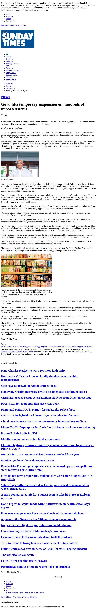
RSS (91, 346)
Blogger (79, 346)
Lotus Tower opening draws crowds (24, 560)
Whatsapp (24, 346)
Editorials (10, 25)
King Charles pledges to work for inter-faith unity (33, 370)
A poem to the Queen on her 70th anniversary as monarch (38, 519)
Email (17, 346)
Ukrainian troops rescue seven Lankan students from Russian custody (46, 397)
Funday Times (12, 75)
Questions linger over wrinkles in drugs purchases (33, 531)
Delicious (32, 346)
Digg (38, 346)
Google (43, 346)
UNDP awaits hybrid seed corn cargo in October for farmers (40, 415)
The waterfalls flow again (17, 554)
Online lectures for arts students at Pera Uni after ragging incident (44, 548)
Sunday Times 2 (12, 63)
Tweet (3, 344)
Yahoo (73, 346)
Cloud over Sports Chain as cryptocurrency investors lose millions (43, 421)
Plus (8, 66)
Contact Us (10, 21)
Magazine (11, 73)
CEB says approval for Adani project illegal (29, 385)
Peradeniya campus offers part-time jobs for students (35, 566)
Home (8, 14)
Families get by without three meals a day (28, 460)
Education (11, 79)
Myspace (86, 346)
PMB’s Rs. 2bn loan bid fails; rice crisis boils (30, 403)
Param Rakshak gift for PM (19, 433)
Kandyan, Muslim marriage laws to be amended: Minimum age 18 (44, 391)
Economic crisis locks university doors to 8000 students (36, 537)
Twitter (12, 346)
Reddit (59, 346)
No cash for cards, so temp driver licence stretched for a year (40, 454)
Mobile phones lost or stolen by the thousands (30, 439)
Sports (9, 68)
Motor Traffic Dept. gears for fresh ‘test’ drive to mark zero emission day (48, 427)
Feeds (8, 19)
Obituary (9, 77)
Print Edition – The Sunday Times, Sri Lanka (25, 593)
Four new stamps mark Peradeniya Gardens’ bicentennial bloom (42, 513)
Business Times (12, 70)
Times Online (20, 25)
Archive (9, 16)
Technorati (66, 346)
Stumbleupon (51, 346)
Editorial (9, 61)
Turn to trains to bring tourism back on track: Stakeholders (39, 543)
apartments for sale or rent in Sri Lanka (17, 352)
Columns (9, 59)
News (9, 57)
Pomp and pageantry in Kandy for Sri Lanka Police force (38, 409)
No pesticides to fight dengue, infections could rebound (36, 525)
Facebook (5, 346)
